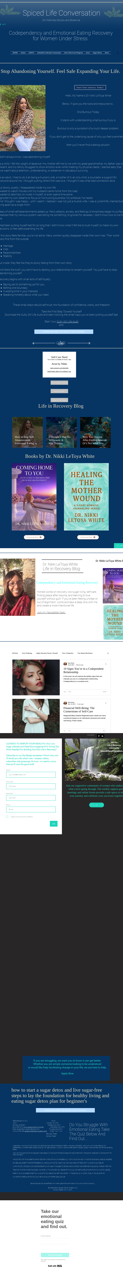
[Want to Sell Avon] (59, 400)
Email (8, 770)
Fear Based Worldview (85, 653)
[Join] (54, 824)
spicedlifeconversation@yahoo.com (28, 1129)
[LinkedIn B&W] (102, 736)
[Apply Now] (67, 1073)
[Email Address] (55, 1236)
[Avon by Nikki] (59, 391)
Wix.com (69, 1190)
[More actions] (106, 664)
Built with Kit (55, 1266)
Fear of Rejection (67, 653)
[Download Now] (34, 537)
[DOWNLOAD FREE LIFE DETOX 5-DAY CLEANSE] (63, 331)
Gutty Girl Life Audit (67, 321)
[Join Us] (96, 805)
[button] (108, 653)
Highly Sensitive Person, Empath (47, 653)
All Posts (15, 653)
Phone (8, 805)
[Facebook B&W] (99, 736)
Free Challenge (27, 653)
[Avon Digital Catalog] (59, 383)
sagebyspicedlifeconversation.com (36, 1131)
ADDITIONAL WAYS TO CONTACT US (59, 371)
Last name (9, 793)
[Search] (118, 53)
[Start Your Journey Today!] (90, 87)
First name (9, 781)
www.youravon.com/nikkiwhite (59, 368)
